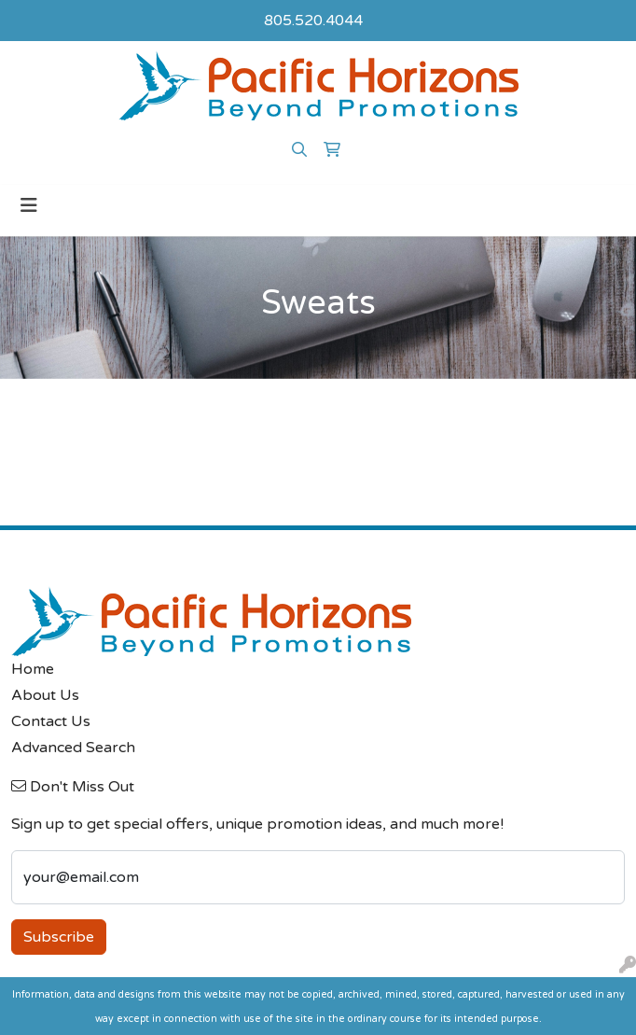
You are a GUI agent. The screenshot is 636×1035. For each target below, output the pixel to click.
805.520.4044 (313, 20)
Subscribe (58, 937)
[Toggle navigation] (28, 205)
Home (32, 669)
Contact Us (50, 721)
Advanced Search (73, 747)
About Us (45, 695)
